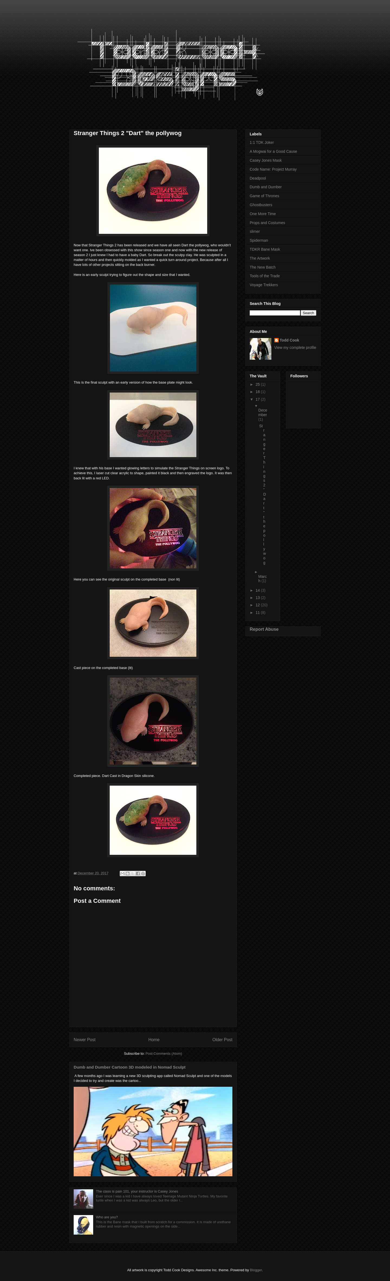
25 (258, 384)
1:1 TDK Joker (262, 142)
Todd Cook (289, 340)
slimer (255, 231)
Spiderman (259, 240)
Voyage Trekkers (264, 285)
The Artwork (260, 258)
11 (258, 612)
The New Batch (263, 267)
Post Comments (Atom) (163, 1053)
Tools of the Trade (265, 276)
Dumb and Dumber (266, 187)
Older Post (222, 1039)
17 (258, 399)
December (262, 412)
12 (258, 605)
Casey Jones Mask (266, 160)
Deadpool (258, 178)
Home (154, 1039)
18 (258, 392)
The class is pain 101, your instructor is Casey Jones (137, 1191)
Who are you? (107, 1217)
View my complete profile (295, 347)
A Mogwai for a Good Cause (273, 151)
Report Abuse (264, 629)
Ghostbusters (261, 205)
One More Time (263, 214)
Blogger (256, 1270)
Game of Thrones (264, 196)
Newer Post (85, 1039)
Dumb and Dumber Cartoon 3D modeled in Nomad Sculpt (130, 1067)
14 (258, 590)
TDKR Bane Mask (265, 249)
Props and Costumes (267, 223)
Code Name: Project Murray (273, 169)
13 (258, 597)
